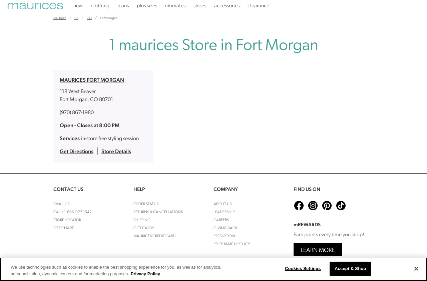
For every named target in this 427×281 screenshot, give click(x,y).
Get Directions (76, 152)
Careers (221, 220)
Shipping (141, 220)
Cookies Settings (303, 268)
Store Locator (67, 220)
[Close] (416, 268)
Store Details (116, 152)
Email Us (61, 204)
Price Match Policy (232, 244)
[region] (213, 269)
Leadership (224, 212)
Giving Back (226, 228)
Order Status (145, 204)
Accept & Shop (350, 268)
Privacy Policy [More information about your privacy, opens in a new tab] (145, 273)
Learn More (318, 250)
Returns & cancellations (158, 212)
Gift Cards (143, 228)
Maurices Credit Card (154, 236)
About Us (223, 204)
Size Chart (63, 228)
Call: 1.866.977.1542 (72, 212)
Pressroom (224, 236)
